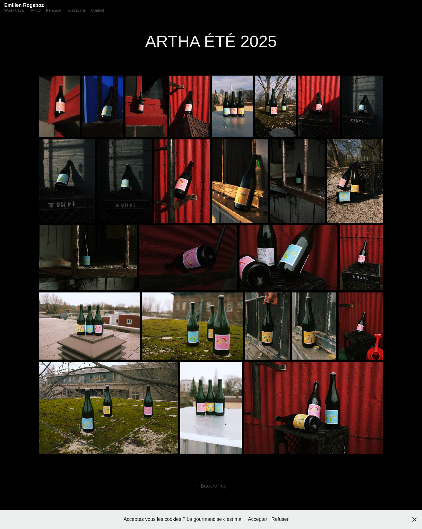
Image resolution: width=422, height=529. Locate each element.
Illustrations (76, 10)
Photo (36, 10)
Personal (53, 10)
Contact (97, 10)
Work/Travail (14, 10)
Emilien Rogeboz (24, 5)
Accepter (257, 519)
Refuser (280, 519)
